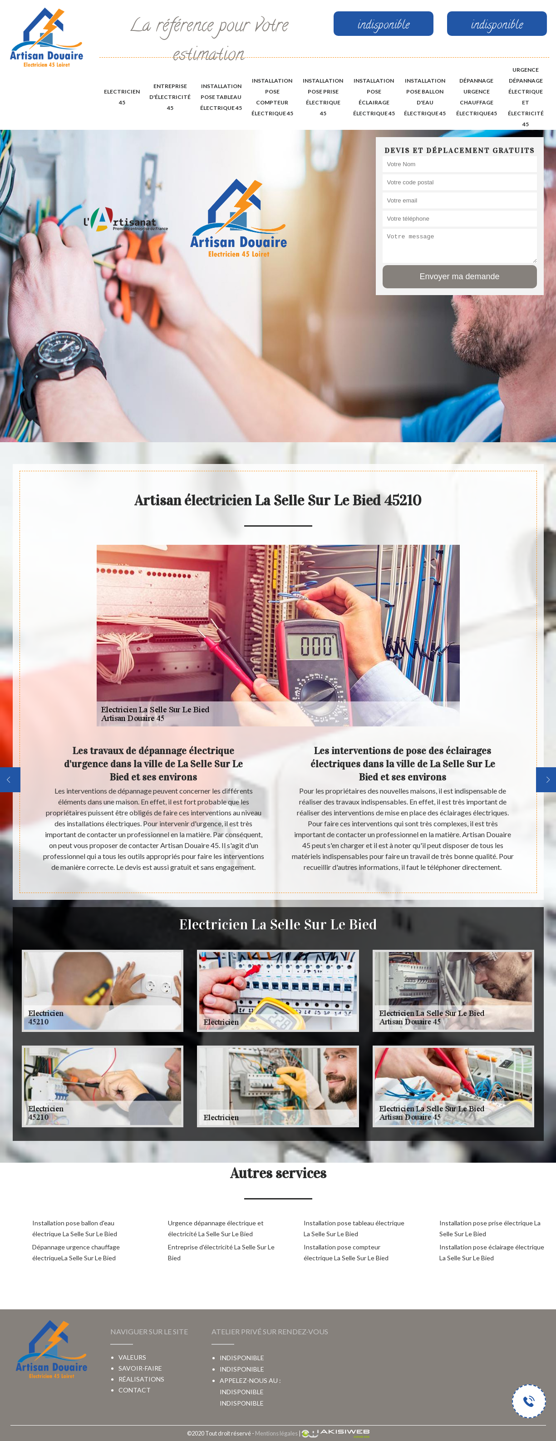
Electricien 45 (122, 97)
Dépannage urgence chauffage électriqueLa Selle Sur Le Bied (76, 1252)
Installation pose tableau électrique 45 (221, 97)
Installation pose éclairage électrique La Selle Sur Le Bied (491, 1252)
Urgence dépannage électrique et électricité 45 (526, 97)
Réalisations (141, 1379)
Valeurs (132, 1357)
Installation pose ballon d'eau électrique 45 (425, 97)
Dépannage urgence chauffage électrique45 (476, 97)
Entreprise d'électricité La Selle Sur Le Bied (221, 1252)
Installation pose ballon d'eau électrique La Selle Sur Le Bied (74, 1228)
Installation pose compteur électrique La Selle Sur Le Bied (346, 1252)
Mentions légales (276, 1433)
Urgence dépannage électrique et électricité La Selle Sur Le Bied (216, 1228)
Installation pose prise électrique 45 (323, 97)
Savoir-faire (140, 1368)
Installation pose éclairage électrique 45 (374, 97)
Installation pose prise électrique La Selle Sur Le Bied (490, 1228)
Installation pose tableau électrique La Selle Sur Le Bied (354, 1228)
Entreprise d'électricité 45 (170, 97)
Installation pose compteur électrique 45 (272, 97)
